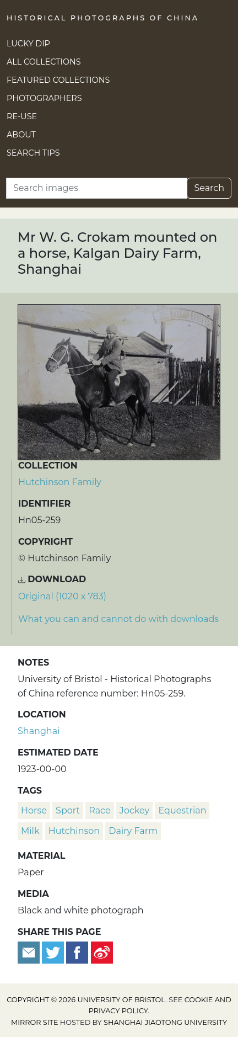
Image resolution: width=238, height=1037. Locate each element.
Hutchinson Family (59, 482)
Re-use (22, 116)
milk (30, 831)
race (99, 810)
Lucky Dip (28, 44)
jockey (134, 810)
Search (209, 188)
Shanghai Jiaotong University (165, 1022)
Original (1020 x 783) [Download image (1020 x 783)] (62, 596)
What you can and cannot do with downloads (118, 619)
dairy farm (133, 831)
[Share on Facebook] (77, 951)
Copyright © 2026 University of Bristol (86, 1000)
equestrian (182, 810)
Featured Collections (58, 80)
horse (34, 810)
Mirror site (34, 1022)
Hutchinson (74, 831)
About (21, 135)
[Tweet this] (54, 951)
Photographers (44, 98)
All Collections (44, 62)
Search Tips (33, 153)
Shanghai (39, 731)
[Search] (96, 188)
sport (68, 810)
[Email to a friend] (30, 951)
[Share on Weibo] (102, 951)
